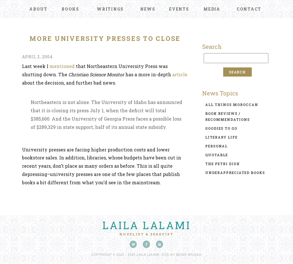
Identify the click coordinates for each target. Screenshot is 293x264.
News (147, 9)
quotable (216, 155)
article (179, 74)
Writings (110, 9)
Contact (249, 9)
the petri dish (222, 163)
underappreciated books (235, 172)
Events (179, 9)
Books (70, 9)
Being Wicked (189, 254)
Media (211, 9)
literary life (221, 137)
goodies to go (221, 128)
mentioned (62, 66)
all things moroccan (231, 104)
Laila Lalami (146, 225)
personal (216, 146)
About (38, 9)
